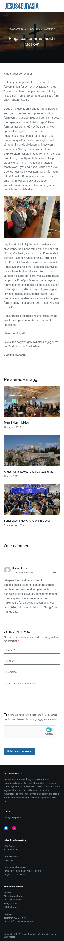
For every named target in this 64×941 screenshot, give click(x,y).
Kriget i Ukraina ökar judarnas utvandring (28, 471)
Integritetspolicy (13, 817)
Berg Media (9, 937)
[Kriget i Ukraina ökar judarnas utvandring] (32, 450)
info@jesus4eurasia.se (22, 921)
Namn (10, 650)
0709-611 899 (19, 917)
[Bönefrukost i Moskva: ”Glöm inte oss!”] (32, 499)
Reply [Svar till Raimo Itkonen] (55, 572)
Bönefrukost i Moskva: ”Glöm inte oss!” (27, 520)
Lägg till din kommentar (20, 684)
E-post (11, 661)
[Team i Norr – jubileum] (32, 401)
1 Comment (49, 29)
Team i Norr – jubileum (17, 422)
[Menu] (58, 5)
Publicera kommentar (19, 751)
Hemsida (11, 671)
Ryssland (35, 29)
